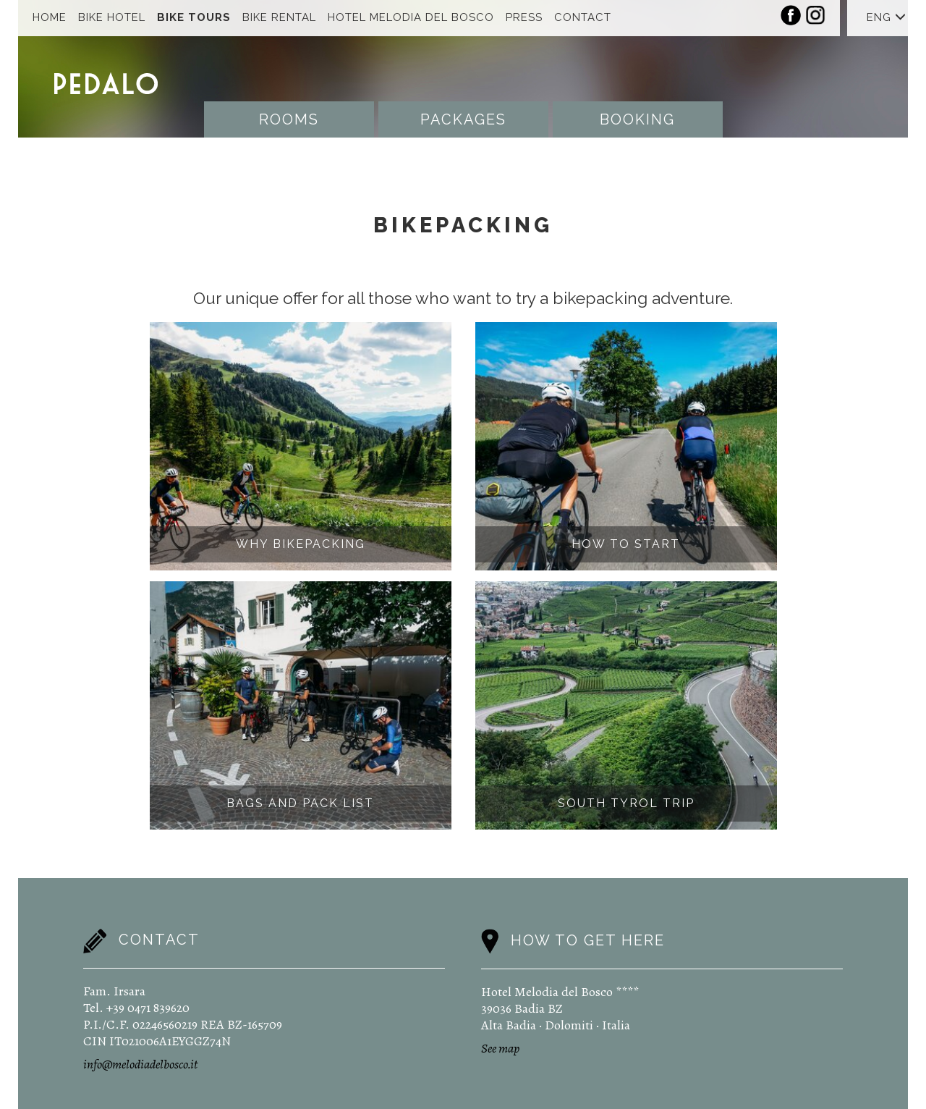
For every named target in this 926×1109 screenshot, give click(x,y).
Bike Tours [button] (194, 17)
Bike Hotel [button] (111, 17)
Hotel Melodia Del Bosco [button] (411, 17)
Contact (582, 17)
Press (524, 17)
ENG (886, 17)
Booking (637, 119)
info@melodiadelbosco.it (140, 1064)
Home (50, 17)
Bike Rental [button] (279, 17)
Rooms (289, 119)
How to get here (588, 939)
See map (500, 1048)
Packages (463, 119)
